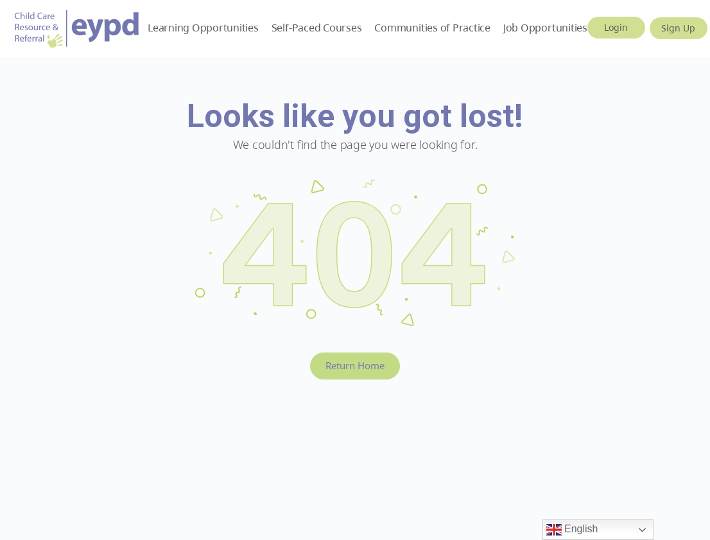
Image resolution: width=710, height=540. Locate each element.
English (572, 529)
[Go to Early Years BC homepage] (77, 26)
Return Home (355, 365)
